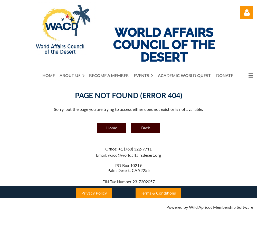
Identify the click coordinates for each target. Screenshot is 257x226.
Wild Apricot (200, 207)
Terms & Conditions (158, 192)
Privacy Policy (94, 192)
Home (111, 127)
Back (145, 127)
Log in (246, 12)
